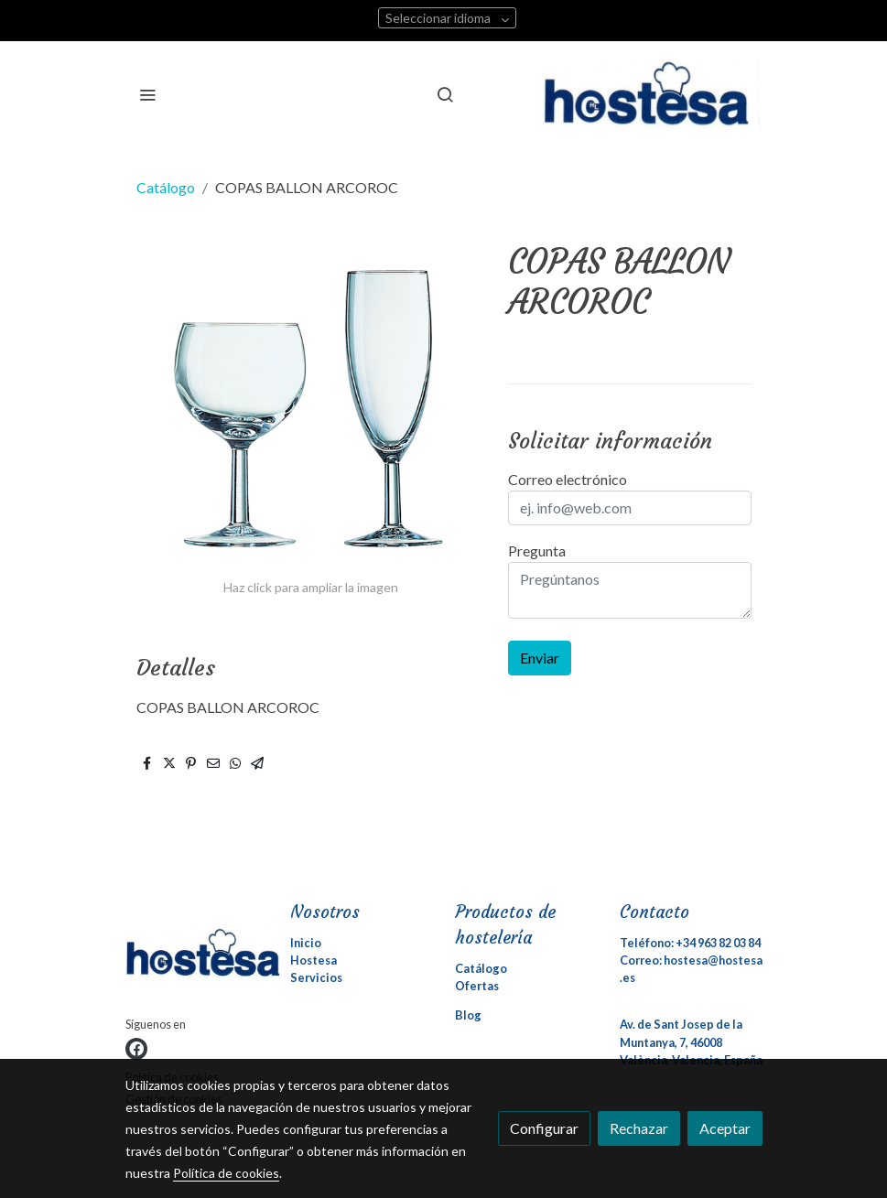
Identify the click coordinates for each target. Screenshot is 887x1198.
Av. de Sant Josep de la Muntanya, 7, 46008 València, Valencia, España (691, 1041)
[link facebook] (136, 1049)
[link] (653, 94)
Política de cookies (226, 1173)
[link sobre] (196, 956)
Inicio (305, 942)
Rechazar (639, 1128)
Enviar (539, 657)
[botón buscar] (445, 94)
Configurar (544, 1128)
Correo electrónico (567, 479)
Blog (468, 1015)
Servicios (316, 977)
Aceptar (725, 1128)
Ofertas (477, 985)
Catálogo (165, 187)
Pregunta (537, 550)
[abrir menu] (147, 94)
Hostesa (313, 960)
